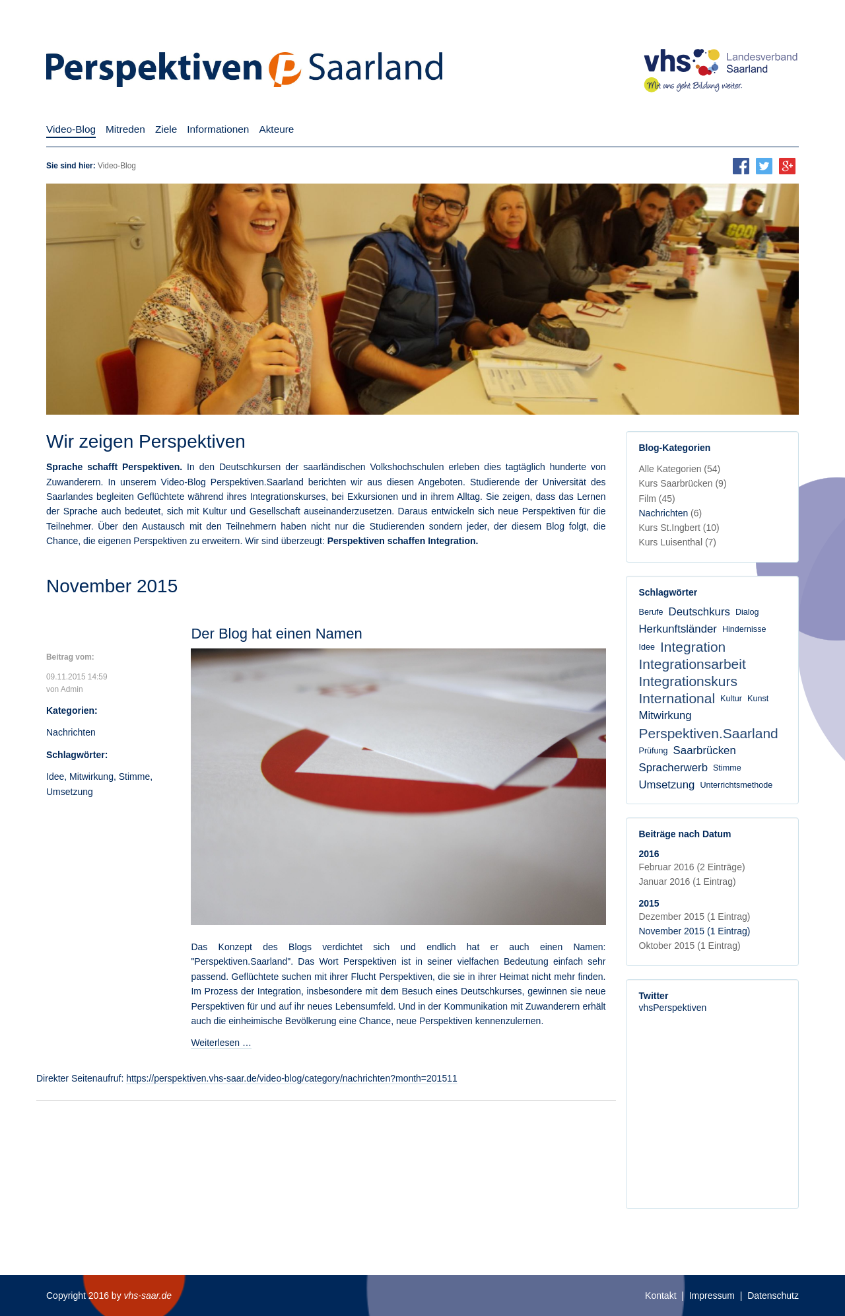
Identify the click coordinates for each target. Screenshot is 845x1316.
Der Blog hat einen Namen (276, 633)
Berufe (651, 612)
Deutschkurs (699, 612)
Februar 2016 (692, 867)
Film (657, 498)
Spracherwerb (673, 767)
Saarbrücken (704, 750)
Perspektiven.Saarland (708, 733)
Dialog (747, 612)
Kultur (731, 698)
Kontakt (660, 1295)
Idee (55, 776)
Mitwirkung (91, 776)
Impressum (712, 1295)
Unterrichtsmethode (736, 785)
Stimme (134, 776)
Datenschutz (773, 1295)
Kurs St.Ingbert (679, 527)
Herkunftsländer (678, 629)
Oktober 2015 (690, 945)
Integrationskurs (688, 681)
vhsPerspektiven (673, 1007)
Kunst (757, 698)
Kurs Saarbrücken (683, 483)
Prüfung (653, 750)
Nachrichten (71, 732)
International (677, 698)
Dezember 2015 (695, 916)
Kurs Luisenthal (678, 542)
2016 (649, 853)
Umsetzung (69, 791)
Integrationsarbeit (692, 664)
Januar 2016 (687, 881)
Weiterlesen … (221, 1042)
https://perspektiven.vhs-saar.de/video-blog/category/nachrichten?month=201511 (291, 1078)
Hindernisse (744, 629)
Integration (693, 646)
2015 (649, 903)
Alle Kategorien (680, 469)
